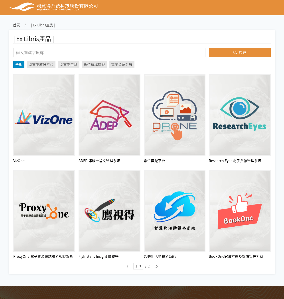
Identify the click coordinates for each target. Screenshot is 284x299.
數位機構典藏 (94, 64)
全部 (18, 64)
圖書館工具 (68, 64)
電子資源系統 (121, 64)
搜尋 (239, 52)
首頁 (16, 25)
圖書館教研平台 (41, 64)
